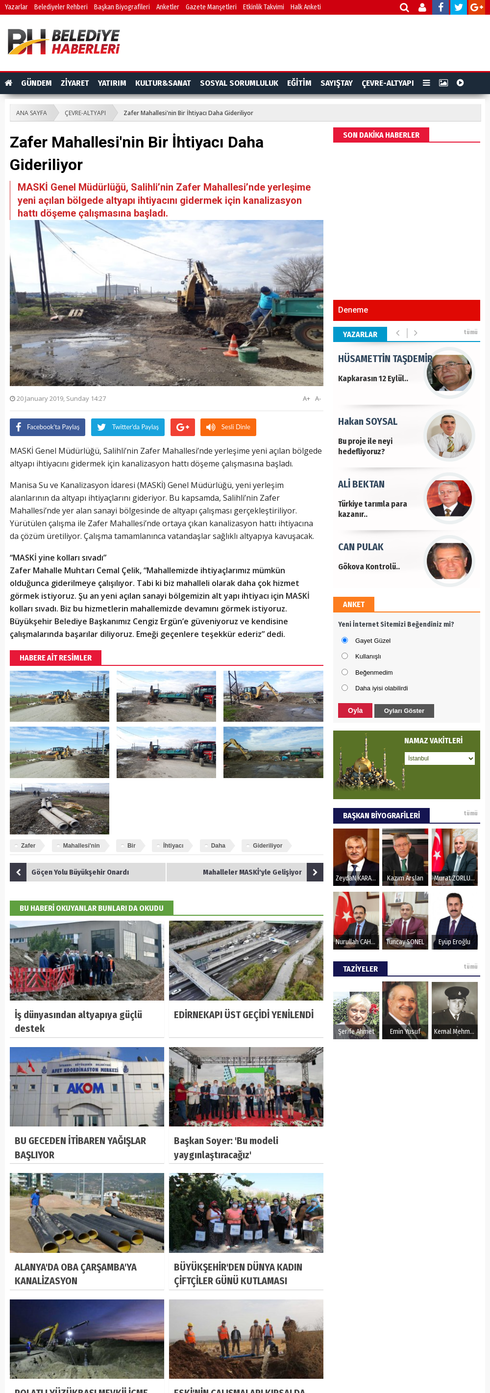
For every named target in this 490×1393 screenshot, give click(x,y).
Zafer (28, 845)
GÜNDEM (36, 83)
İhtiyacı (173, 845)
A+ (306, 398)
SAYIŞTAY (336, 83)
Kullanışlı (368, 656)
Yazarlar (16, 7)
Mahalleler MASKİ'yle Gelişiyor (263, 872)
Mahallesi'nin (81, 845)
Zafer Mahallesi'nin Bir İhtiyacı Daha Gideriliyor (188, 113)
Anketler (167, 7)
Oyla (355, 710)
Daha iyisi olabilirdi (381, 688)
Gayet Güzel (373, 640)
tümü (471, 332)
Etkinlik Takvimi (263, 7)
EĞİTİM (299, 83)
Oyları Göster (404, 710)
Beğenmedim (374, 672)
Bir (131, 845)
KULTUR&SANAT (163, 83)
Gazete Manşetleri (211, 7)
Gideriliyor (267, 845)
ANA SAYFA (31, 113)
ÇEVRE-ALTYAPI (388, 83)
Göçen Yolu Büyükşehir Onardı (69, 872)
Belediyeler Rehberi (61, 7)
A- (318, 398)
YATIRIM (112, 83)
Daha (218, 845)
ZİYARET (75, 83)
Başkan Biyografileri (122, 7)
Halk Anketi (306, 7)
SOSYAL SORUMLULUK (239, 83)
